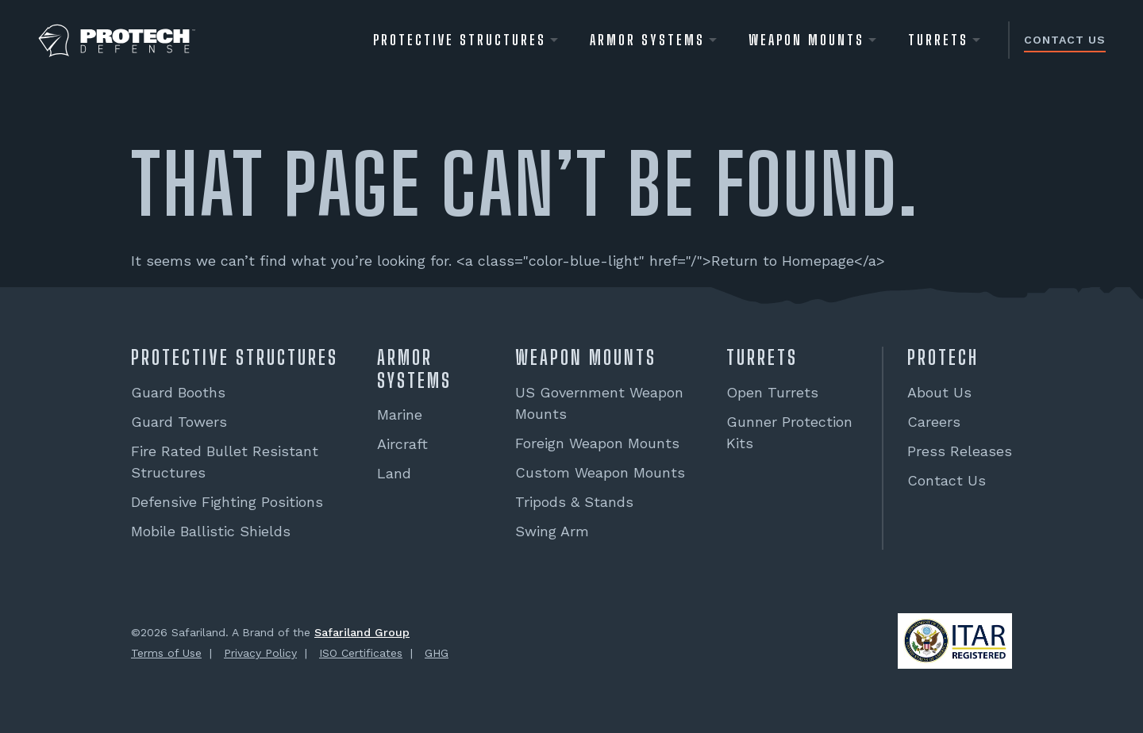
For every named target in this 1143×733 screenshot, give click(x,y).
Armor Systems (647, 39)
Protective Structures (459, 39)
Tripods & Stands (574, 501)
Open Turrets (772, 392)
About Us (939, 392)
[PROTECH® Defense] (117, 41)
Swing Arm (552, 531)
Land (394, 473)
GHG (436, 653)
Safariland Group (362, 632)
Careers (933, 421)
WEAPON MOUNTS (806, 39)
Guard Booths (178, 392)
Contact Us (1065, 39)
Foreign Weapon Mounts (597, 443)
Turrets (938, 39)
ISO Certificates (360, 653)
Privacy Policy (260, 653)
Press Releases (959, 451)
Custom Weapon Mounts (600, 472)
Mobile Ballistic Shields (211, 531)
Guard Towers (179, 421)
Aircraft (402, 444)
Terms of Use (166, 653)
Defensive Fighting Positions (227, 501)
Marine (399, 414)
